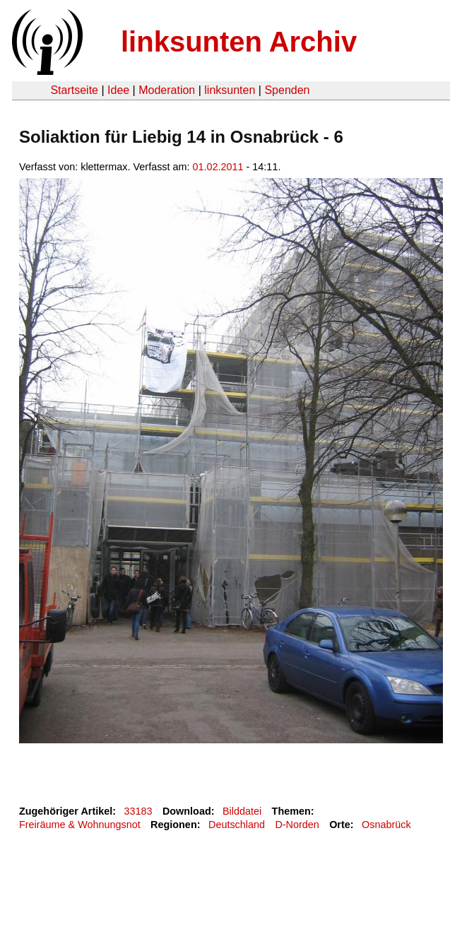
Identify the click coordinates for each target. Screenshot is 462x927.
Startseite (74, 90)
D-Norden (297, 824)
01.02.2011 (218, 166)
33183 (138, 811)
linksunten (229, 90)
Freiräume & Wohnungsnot (80, 824)
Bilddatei (242, 811)
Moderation (166, 90)
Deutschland (236, 824)
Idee (118, 90)
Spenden (286, 90)
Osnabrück (386, 824)
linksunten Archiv (239, 41)
